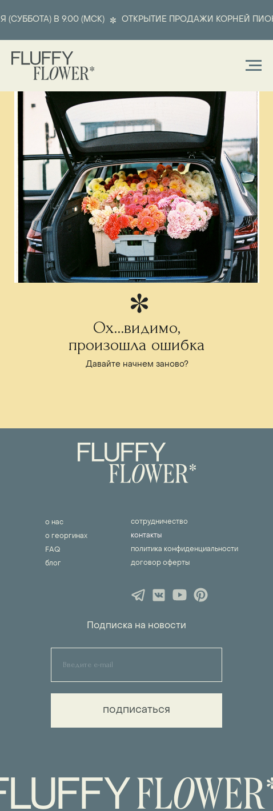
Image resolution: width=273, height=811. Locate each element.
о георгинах (66, 536)
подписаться (136, 710)
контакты (146, 535)
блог (53, 563)
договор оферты (160, 563)
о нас (54, 522)
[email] (136, 665)
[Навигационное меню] (254, 65)
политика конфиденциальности (184, 549)
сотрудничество (159, 522)
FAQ (52, 550)
